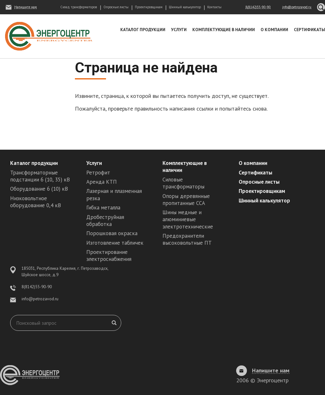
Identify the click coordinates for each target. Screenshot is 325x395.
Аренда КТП (101, 181)
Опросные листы (116, 7)
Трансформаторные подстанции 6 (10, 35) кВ (40, 176)
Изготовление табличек (114, 242)
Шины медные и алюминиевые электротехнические (187, 219)
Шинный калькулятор (185, 7)
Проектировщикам (148, 7)
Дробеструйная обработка (105, 221)
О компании (274, 29)
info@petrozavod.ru (40, 299)
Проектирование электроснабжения (108, 255)
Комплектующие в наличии (223, 29)
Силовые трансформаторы (183, 183)
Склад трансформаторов (78, 7)
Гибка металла (103, 207)
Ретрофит (98, 172)
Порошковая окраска (111, 233)
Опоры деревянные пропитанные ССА (186, 200)
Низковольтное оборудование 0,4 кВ (35, 202)
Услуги (179, 29)
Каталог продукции (142, 29)
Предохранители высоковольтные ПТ (187, 239)
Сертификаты (309, 29)
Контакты (214, 7)
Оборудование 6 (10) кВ (39, 188)
